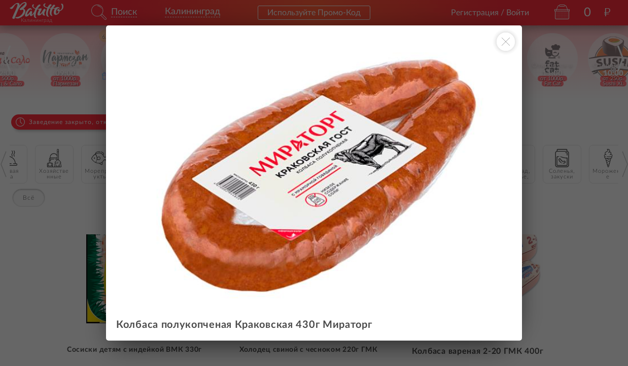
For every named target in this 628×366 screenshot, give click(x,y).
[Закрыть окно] (506, 42)
